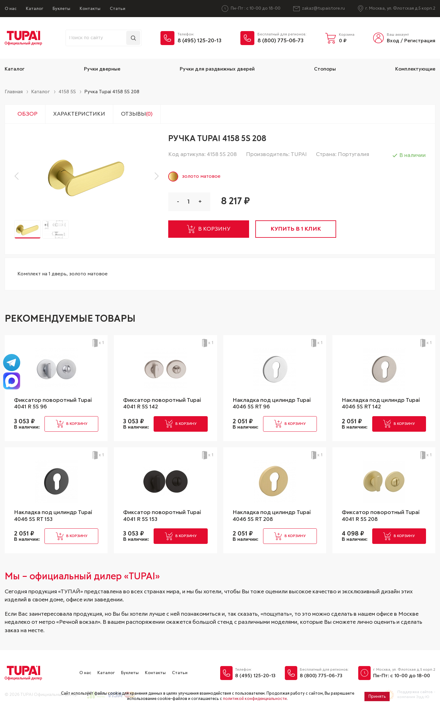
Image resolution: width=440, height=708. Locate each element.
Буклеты (61, 9)
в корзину (208, 229)
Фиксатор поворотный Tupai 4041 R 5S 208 (381, 516)
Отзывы (137, 114)
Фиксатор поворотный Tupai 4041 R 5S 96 (53, 404)
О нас (10, 9)
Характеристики (79, 114)
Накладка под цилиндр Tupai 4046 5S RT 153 (53, 516)
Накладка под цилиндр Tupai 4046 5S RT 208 (272, 516)
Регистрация (419, 40)
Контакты (90, 9)
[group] (86, 176)
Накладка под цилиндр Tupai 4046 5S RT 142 (381, 404)
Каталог (34, 9)
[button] (18, 176)
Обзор (27, 114)
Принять (377, 696)
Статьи (117, 9)
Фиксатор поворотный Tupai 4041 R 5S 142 (162, 404)
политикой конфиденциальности (255, 699)
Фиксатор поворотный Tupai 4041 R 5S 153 (162, 516)
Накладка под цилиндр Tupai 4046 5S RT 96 (272, 404)
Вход (393, 40)
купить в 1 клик (296, 229)
